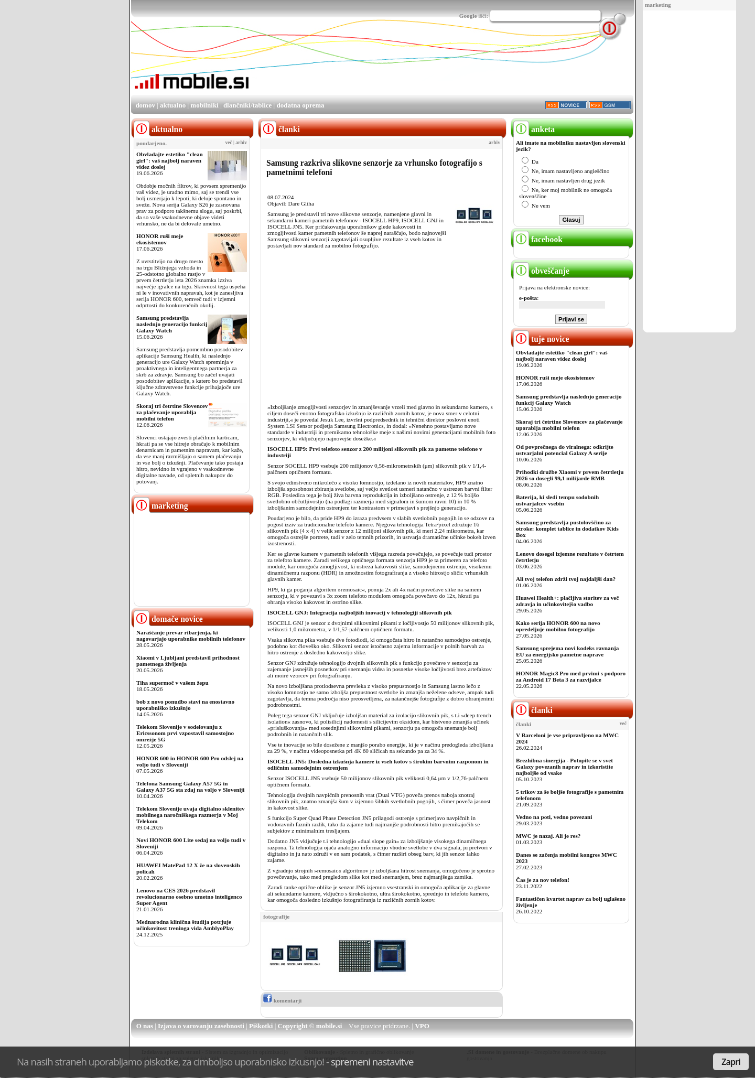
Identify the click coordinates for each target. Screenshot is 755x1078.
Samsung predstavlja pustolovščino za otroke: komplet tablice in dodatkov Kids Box (567, 528)
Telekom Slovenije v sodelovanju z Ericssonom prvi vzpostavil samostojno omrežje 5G (185, 733)
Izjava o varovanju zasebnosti (201, 1026)
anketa (534, 129)
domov (145, 105)
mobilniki (204, 105)
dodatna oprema (300, 105)
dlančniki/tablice (247, 105)
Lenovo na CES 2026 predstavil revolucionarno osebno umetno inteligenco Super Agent (189, 896)
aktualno (173, 105)
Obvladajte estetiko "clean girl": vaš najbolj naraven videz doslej (169, 160)
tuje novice (541, 339)
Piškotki (261, 1026)
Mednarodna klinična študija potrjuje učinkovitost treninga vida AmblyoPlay (185, 925)
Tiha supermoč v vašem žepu (172, 683)
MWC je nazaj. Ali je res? (548, 836)
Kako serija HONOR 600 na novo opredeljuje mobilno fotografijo (558, 626)
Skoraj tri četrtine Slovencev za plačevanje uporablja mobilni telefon (172, 412)
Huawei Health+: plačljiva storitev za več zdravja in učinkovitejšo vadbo (567, 601)
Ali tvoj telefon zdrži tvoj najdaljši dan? (566, 579)
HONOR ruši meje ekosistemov (159, 239)
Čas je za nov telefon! (542, 880)
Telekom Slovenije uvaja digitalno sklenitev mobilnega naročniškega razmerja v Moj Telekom (190, 814)
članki (533, 710)
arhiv (241, 142)
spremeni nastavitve (372, 1061)
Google (468, 16)
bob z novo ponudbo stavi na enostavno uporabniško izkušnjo (185, 704)
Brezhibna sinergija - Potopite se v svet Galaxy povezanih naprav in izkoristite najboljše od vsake (564, 766)
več (228, 142)
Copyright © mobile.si (310, 1026)
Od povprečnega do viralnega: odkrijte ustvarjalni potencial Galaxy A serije (564, 450)
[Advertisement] (689, 172)
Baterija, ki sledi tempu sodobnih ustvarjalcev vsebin (557, 500)
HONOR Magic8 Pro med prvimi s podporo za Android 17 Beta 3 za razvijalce (570, 676)
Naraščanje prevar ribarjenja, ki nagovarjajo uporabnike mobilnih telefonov (190, 635)
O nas (144, 1026)
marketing (658, 5)
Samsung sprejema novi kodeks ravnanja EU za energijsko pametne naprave (567, 651)
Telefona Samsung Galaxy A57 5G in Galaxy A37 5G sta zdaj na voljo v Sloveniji (190, 786)
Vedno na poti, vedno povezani (554, 817)
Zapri (730, 1062)
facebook (538, 239)
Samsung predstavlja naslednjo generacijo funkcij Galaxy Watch (172, 324)
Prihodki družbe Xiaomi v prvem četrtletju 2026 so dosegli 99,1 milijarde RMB (569, 475)
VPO (422, 1026)
